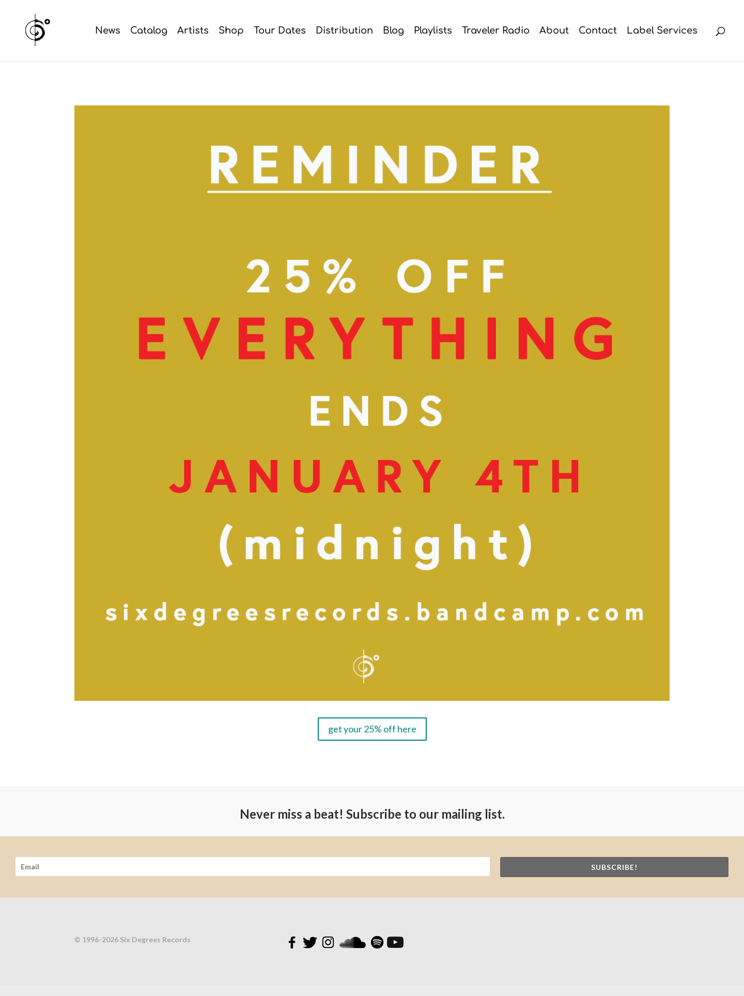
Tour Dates (280, 31)
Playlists (433, 31)
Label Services (662, 31)
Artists (193, 31)
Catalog (148, 31)
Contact (598, 31)
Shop (231, 31)
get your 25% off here (372, 728)
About (554, 31)
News (107, 31)
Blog (393, 31)
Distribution (344, 31)
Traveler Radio (496, 31)
